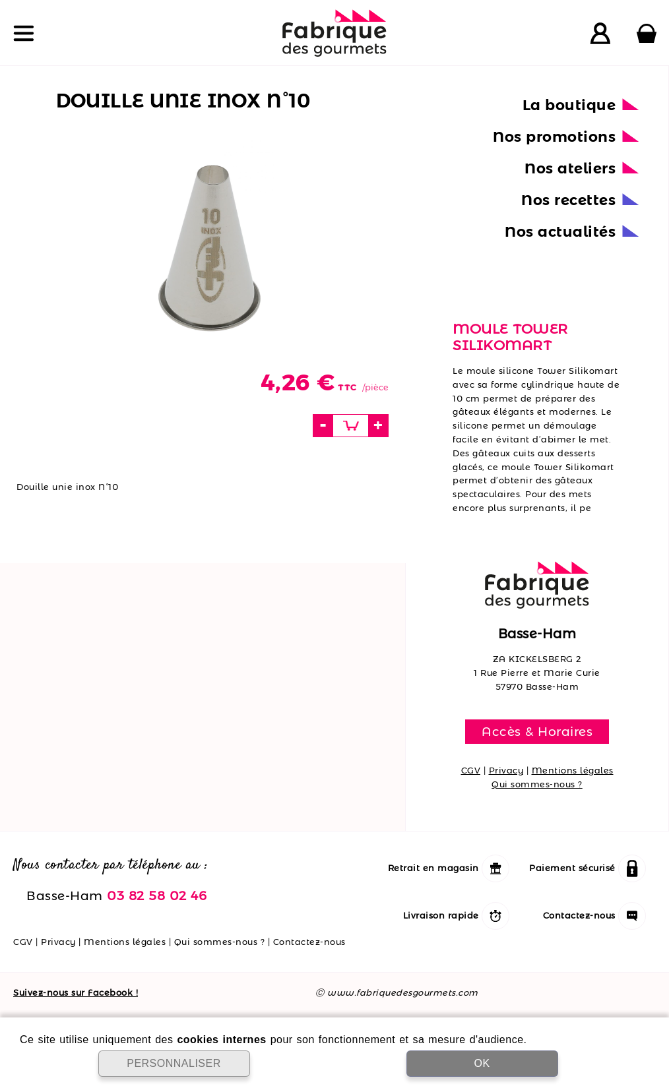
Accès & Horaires (537, 731)
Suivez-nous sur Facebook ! (75, 992)
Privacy (506, 770)
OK (482, 1063)
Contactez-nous (309, 941)
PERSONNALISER (174, 1063)
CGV (471, 770)
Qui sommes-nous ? (537, 784)
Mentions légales (573, 770)
